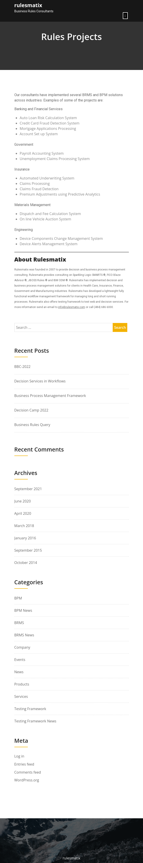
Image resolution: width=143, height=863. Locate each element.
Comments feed (27, 772)
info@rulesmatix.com (71, 307)
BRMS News (24, 635)
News (19, 671)
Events (19, 659)
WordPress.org (26, 780)
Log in (19, 756)
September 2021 (28, 488)
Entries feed (24, 764)
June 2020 (22, 501)
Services (21, 696)
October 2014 (25, 562)
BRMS (19, 622)
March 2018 (24, 525)
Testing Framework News (35, 721)
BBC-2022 (22, 366)
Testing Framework (30, 708)
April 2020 (22, 513)
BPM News (23, 610)
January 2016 (25, 538)
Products (21, 684)
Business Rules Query (32, 424)
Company (22, 647)
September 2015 (28, 550)
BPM (18, 598)
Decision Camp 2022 (31, 410)
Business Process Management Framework (50, 395)
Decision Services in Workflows (40, 381)
